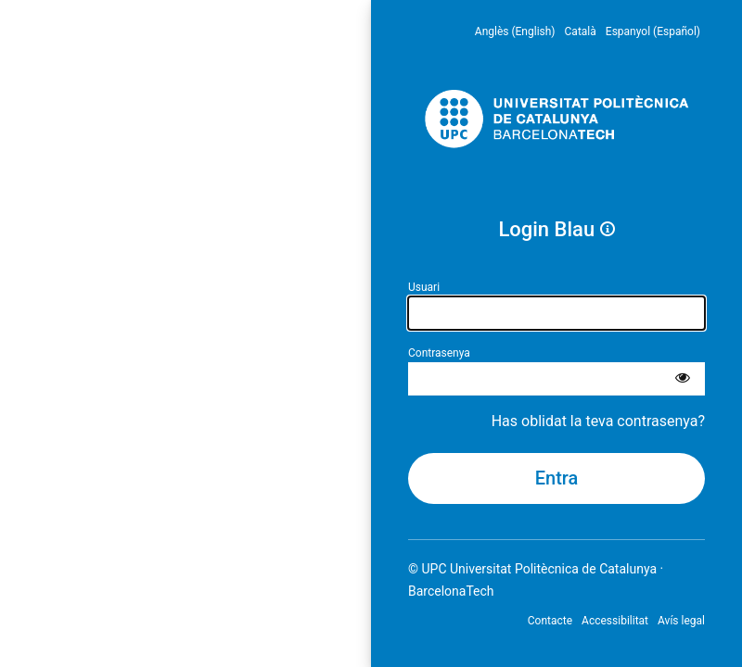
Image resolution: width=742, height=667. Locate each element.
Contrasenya (439, 352)
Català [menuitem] (580, 31)
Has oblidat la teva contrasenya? (598, 421)
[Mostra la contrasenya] (682, 379)
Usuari (424, 287)
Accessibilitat (615, 620)
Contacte (550, 620)
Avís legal (681, 620)
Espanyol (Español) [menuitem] (653, 31)
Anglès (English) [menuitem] (515, 31)
